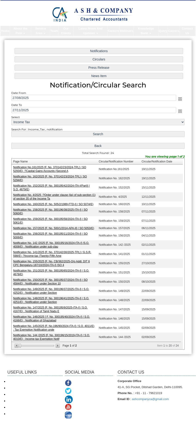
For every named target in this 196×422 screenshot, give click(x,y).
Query (163, 31)
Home (5, 31)
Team (54, 31)
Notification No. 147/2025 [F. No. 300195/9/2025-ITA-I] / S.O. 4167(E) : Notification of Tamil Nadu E (51, 307)
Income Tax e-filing (18, 381)
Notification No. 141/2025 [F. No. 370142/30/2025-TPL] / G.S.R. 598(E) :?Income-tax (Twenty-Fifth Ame (53, 253)
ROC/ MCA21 (15, 400)
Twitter (78, 391)
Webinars (126, 31)
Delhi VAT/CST (16, 407)
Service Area (40, 31)
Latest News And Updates (90, 31)
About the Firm (20, 31)
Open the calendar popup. (178, 100)
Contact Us (187, 31)
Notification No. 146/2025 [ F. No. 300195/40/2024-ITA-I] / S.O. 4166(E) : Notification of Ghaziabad (52, 316)
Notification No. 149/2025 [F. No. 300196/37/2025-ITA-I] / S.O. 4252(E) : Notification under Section (52, 289)
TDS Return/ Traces (19, 413)
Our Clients (66, 31)
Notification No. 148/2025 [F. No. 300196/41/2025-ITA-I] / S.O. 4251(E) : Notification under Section (52, 298)
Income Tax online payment (24, 387)
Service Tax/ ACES (19, 394)
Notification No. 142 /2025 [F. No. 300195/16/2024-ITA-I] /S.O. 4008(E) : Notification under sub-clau (52, 243)
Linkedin (81, 399)
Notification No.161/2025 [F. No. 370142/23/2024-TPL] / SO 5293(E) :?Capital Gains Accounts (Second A (50, 169)
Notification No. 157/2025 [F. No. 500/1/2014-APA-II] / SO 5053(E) (54, 227)
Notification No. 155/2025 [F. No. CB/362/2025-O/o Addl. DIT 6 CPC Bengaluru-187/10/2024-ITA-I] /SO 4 (52, 262)
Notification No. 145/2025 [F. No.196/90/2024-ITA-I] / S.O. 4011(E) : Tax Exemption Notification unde (54, 325)
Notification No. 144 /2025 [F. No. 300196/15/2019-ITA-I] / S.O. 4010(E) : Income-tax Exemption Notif (52, 334)
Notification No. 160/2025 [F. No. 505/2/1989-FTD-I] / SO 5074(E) (54, 204)
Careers (113, 31)
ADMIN (79, 416)
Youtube (79, 408)
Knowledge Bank (146, 31)
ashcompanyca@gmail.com (150, 399)
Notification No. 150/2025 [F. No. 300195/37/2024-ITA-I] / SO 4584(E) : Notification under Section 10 (51, 280)
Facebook (81, 383)
